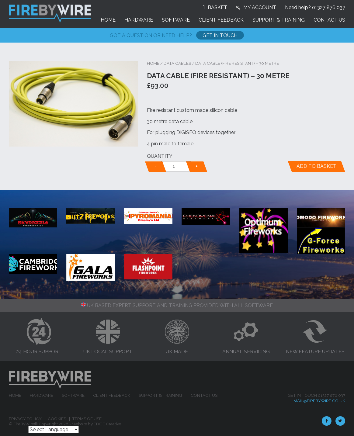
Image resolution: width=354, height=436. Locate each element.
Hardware (138, 20)
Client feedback (221, 20)
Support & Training (278, 20)
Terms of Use (87, 418)
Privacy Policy (25, 418)
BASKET (217, 7)
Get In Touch (220, 35)
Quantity (159, 156)
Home (108, 20)
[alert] (176, 166)
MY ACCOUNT (259, 7)
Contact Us (329, 20)
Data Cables (177, 63)
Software (176, 20)
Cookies (57, 418)
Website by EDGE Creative (96, 423)
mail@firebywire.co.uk (319, 400)
